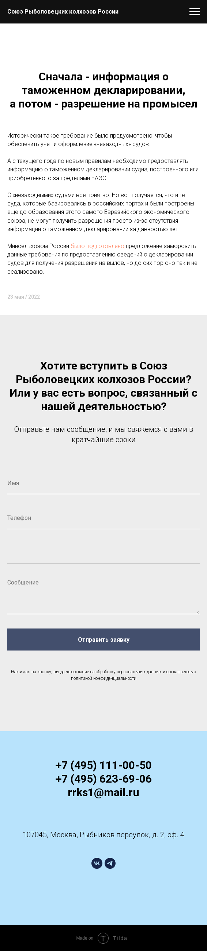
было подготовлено (97, 246)
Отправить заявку (103, 639)
